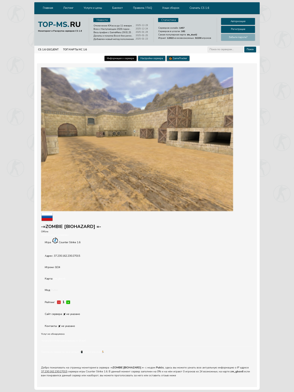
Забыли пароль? (238, 37)
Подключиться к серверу (54, 234)
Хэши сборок (170, 8)
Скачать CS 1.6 (199, 8)
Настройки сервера (151, 58)
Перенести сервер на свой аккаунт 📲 (62, 351)
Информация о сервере (120, 58)
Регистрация (238, 29)
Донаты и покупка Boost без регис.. (113, 35)
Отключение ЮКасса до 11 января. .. (114, 25)
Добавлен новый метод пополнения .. (114, 39)
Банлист (117, 8)
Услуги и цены (93, 8)
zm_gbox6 (59, 278)
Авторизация (238, 21)
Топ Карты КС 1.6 (75, 49)
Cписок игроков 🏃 (93, 351)
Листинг (68, 8)
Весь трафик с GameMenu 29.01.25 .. (113, 32)
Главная (48, 8)
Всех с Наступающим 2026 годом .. (112, 29)
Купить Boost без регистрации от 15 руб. (64, 340)
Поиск (250, 49)
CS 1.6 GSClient (48, 49)
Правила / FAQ (142, 8)
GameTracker (178, 58)
